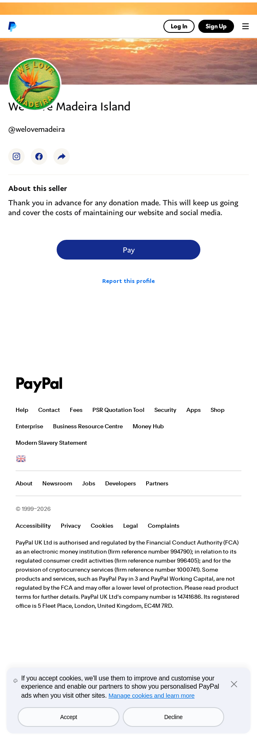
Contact (49, 410)
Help (22, 410)
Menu (245, 26)
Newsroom (57, 483)
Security (165, 410)
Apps (193, 410)
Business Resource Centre (88, 426)
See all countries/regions (21, 459)
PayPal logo (12, 26)
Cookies (102, 525)
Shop (218, 410)
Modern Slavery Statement (51, 442)
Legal (130, 525)
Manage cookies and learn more (151, 695)
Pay (129, 249)
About (24, 483)
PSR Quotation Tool (118, 410)
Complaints (163, 525)
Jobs (88, 483)
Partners (157, 483)
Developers (120, 483)
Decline (173, 717)
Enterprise (29, 426)
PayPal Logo (39, 385)
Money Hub (148, 426)
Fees (76, 410)
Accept (68, 717)
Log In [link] (179, 26)
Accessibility (33, 525)
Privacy (71, 525)
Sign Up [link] (216, 26)
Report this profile (128, 280)
